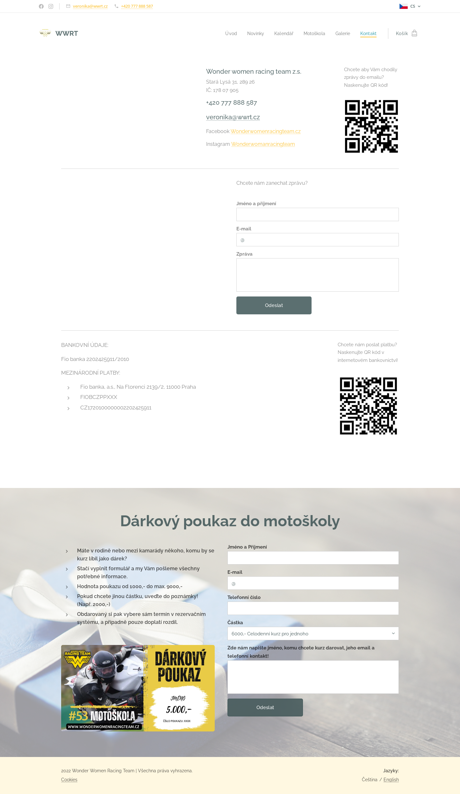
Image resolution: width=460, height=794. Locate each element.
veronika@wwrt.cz (90, 6)
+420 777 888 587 (137, 6)
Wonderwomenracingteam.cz (266, 131)
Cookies (69, 779)
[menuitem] (224, 33)
